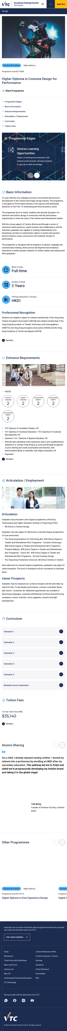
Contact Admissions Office (46, 952)
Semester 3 (9, 653)
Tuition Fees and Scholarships (15, 960)
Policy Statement (42, 969)
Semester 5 (9, 674)
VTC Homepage (10, 982)
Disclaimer (40, 965)
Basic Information (11, 106)
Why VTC (7, 974)
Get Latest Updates (17, 937)
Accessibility (40, 974)
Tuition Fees (9, 126)
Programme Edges (12, 101)
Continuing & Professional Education (18, 978)
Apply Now (61, 4)
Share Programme (13, 90)
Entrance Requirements (14, 111)
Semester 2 (9, 642)
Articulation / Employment (15, 116)
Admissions (8, 956)
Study (6, 952)
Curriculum (8, 121)
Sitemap (39, 960)
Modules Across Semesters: (16, 685)
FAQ (37, 978)
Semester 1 (9, 631)
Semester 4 (9, 664)
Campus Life (9, 969)
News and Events (10, 965)
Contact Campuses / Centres (47, 956)
